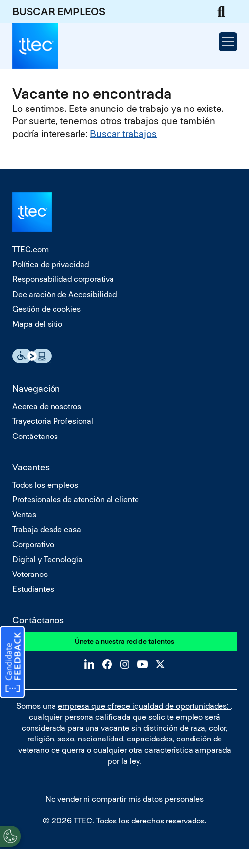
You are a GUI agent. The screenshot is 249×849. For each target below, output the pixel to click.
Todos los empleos (45, 485)
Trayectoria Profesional (52, 421)
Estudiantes (33, 589)
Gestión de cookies (46, 309)
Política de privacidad (50, 264)
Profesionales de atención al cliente (75, 499)
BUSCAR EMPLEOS (58, 11)
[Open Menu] (228, 41)
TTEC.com (30, 250)
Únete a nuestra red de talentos (124, 641)
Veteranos (30, 574)
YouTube (142, 664)
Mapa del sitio (37, 324)
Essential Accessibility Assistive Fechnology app (32, 356)
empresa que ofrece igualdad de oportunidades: (144, 706)
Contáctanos (35, 436)
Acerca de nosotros (46, 406)
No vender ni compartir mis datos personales (124, 799)
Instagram (124, 664)
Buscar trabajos (123, 134)
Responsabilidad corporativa (63, 279)
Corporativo (33, 544)
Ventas (24, 514)
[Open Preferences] (10, 836)
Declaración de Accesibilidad (64, 294)
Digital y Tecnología (47, 559)
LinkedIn (89, 664)
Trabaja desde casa (46, 529)
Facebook (107, 664)
